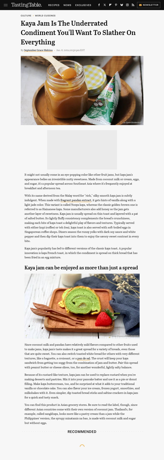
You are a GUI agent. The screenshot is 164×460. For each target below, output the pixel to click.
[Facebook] (99, 5)
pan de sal (83, 358)
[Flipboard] (110, 5)
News (67, 5)
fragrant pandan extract (76, 200)
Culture (26, 15)
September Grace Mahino (38, 50)
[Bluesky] (121, 5)
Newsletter (148, 4)
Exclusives (83, 5)
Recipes (53, 5)
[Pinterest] (116, 5)
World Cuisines (45, 15)
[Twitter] (104, 5)
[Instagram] (127, 5)
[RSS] (133, 5)
